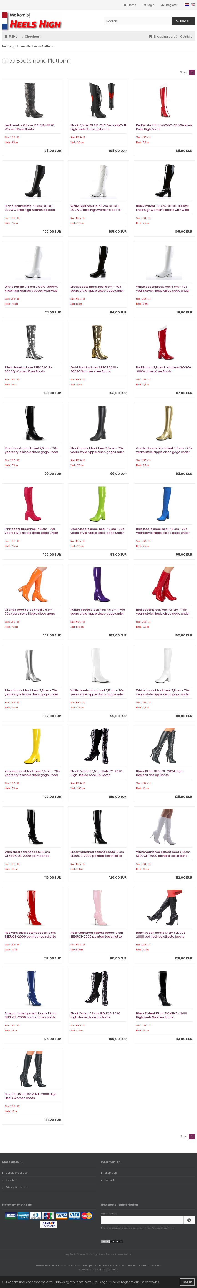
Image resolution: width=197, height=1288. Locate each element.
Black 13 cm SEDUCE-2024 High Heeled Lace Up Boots (159, 773)
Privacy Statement (15, 1187)
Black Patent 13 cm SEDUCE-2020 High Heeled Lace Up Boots (95, 1015)
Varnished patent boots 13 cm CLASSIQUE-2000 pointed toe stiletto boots (27, 856)
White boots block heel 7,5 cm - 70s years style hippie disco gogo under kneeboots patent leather (97, 694)
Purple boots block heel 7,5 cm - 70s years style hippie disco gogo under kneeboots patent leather (97, 613)
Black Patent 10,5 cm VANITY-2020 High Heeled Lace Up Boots (96, 773)
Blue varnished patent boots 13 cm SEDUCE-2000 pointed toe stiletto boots (30, 1017)
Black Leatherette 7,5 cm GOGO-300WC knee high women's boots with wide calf (30, 210)
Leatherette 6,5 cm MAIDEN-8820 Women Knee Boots (29, 127)
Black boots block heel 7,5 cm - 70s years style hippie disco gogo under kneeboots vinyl (97, 452)
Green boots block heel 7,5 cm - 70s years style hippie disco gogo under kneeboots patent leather (97, 533)
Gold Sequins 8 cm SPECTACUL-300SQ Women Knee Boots (94, 369)
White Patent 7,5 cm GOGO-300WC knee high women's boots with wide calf (31, 291)
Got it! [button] (187, 1282)
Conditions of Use (14, 1173)
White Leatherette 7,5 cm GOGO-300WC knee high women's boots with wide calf (95, 210)
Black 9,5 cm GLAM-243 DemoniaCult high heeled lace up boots (98, 127)
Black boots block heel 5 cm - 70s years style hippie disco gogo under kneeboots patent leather (97, 291)
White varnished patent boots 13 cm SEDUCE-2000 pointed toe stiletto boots (163, 856)
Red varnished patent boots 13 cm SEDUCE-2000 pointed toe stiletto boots (30, 936)
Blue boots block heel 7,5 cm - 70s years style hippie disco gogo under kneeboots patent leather (163, 533)
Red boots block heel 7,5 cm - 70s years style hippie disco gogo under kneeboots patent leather (163, 613)
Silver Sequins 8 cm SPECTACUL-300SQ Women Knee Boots (29, 369)
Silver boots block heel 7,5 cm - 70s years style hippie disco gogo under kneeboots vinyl (31, 694)
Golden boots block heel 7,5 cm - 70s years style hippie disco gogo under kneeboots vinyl (164, 452)
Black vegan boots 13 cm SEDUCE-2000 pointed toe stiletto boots (161, 934)
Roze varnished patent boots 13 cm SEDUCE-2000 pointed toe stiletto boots (96, 936)
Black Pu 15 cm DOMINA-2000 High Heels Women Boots (30, 1096)
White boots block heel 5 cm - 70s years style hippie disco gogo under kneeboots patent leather (163, 291)
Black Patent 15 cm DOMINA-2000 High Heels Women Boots (161, 1015)
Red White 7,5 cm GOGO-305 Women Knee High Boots (164, 127)
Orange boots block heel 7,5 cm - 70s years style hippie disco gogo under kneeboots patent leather (30, 613)
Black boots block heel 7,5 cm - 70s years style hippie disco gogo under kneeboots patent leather (31, 452)
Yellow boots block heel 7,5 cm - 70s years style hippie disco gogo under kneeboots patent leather (32, 775)
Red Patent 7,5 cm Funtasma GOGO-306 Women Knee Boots (163, 369)
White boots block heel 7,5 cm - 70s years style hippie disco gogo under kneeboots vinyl (163, 694)
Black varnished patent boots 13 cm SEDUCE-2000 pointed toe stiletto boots (97, 856)
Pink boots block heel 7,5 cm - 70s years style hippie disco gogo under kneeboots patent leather (31, 533)
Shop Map (109, 1173)
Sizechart (9, 1180)
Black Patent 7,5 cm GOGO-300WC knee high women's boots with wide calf (162, 210)
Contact (107, 1180)
